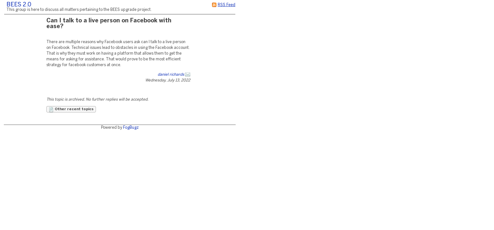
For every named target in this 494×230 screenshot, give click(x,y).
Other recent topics (71, 109)
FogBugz (131, 127)
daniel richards (171, 74)
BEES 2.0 (18, 5)
